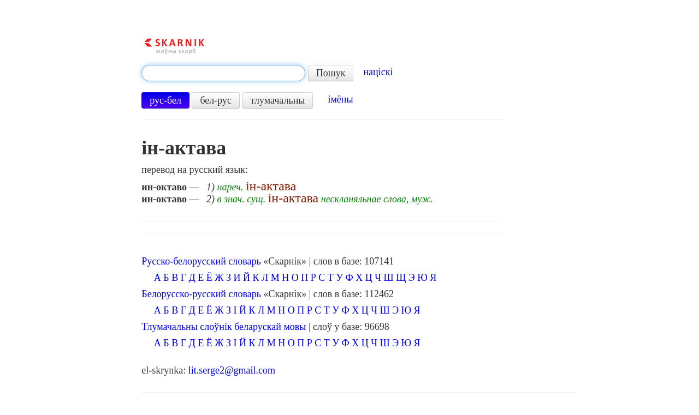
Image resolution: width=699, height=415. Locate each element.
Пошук (331, 73)
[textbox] (223, 73)
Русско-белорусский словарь (200, 261)
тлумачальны (278, 100)
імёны (340, 99)
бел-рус (216, 100)
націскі (378, 72)
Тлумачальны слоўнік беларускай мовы (223, 326)
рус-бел (165, 100)
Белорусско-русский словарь (201, 293)
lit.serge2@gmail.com (231, 370)
